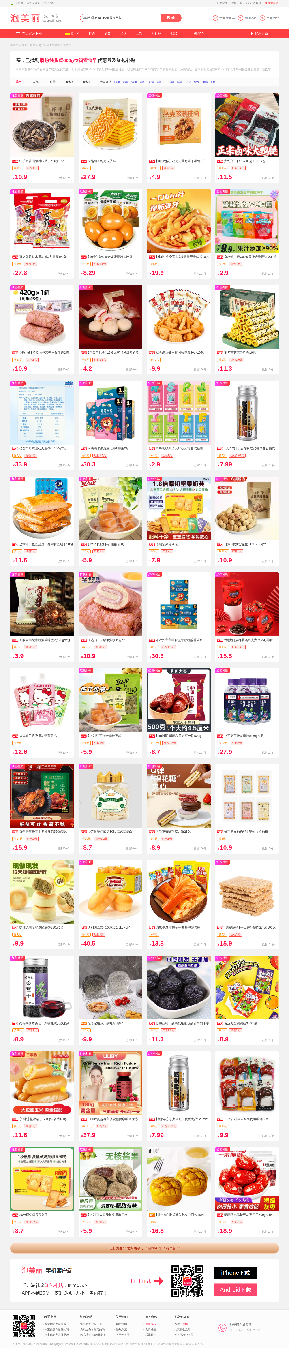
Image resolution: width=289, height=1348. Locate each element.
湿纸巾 (161, 82)
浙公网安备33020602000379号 (184, 1344)
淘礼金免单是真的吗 (92, 1329)
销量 (53, 81)
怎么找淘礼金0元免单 (93, 1334)
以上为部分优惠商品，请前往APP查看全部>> (144, 1248)
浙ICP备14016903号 (153, 1344)
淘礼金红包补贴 (249, 69)
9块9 (174, 33)
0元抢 (75, 33)
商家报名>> (272, 3)
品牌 (123, 33)
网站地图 (121, 1324)
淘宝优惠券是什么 (55, 1324)
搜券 (171, 18)
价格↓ (86, 81)
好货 (107, 33)
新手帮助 (222, 3)
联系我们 (150, 1334)
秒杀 (92, 33)
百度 (181, 1324)
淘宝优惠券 (61, 69)
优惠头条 (236, 3)
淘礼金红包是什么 (91, 1324)
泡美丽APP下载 (183, 1334)
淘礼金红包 (33, 3)
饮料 (171, 82)
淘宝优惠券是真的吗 (57, 1329)
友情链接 (150, 1329)
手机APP (197, 33)
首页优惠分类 (32, 33)
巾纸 (205, 82)
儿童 (151, 82)
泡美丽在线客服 (245, 1327)
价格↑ (69, 81)
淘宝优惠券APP (245, 18)
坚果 (188, 82)
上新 (139, 33)
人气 (36, 81)
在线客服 (255, 3)
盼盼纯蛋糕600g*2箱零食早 (68, 60)
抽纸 (214, 82)
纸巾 (117, 82)
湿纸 (143, 82)
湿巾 (134, 82)
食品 (197, 82)
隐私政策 (121, 1329)
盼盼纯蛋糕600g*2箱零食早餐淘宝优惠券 (46, 45)
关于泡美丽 (123, 1334)
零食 (126, 82)
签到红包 (171, 69)
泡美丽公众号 (182, 1329)
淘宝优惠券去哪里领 (57, 1334)
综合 (18, 81)
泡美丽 (14, 45)
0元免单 (18, 3)
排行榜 (156, 33)
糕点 (180, 82)
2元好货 (49, 3)
